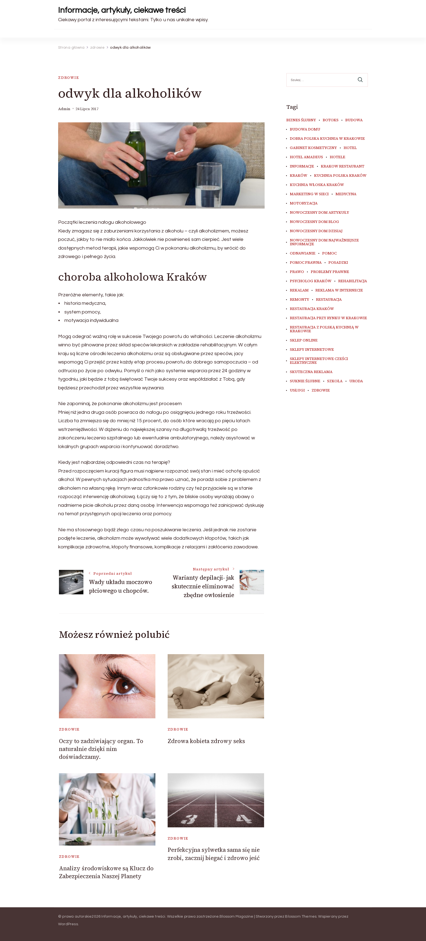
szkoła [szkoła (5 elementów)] (335, 381)
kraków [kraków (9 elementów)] (298, 176)
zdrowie (68, 77)
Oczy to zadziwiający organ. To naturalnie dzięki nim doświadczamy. (101, 749)
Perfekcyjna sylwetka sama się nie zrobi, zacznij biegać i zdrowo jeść (214, 854)
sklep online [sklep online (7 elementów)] (304, 340)
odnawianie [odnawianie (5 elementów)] (302, 253)
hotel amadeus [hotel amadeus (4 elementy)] (306, 157)
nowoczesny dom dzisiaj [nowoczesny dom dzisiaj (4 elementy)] (316, 231)
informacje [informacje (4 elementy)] (302, 166)
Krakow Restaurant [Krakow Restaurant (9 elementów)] (342, 166)
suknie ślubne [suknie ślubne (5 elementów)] (305, 381)
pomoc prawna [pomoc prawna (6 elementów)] (306, 263)
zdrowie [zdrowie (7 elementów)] (321, 390)
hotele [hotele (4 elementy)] (337, 157)
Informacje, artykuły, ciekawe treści (122, 10)
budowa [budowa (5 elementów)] (354, 120)
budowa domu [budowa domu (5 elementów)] (305, 129)
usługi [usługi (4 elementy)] (297, 390)
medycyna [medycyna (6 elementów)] (346, 194)
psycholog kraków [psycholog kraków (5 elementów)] (310, 281)
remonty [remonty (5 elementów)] (299, 300)
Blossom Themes (301, 916)
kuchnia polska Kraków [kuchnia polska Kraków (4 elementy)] (340, 176)
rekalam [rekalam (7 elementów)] (299, 290)
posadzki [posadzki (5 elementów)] (338, 263)
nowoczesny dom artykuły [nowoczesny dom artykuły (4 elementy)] (319, 213)
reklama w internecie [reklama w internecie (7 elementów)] (339, 290)
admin (64, 108)
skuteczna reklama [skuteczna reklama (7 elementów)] (311, 372)
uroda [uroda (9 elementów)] (356, 381)
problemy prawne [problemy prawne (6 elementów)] (330, 272)
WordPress (68, 924)
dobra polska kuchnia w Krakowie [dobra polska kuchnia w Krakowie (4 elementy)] (327, 139)
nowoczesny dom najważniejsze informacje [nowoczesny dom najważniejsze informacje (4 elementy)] (324, 242)
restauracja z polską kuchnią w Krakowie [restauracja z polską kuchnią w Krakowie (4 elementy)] (324, 329)
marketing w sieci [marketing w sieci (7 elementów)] (309, 194)
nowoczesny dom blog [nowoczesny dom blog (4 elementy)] (314, 222)
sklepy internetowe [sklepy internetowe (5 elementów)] (312, 350)
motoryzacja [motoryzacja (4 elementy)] (304, 203)
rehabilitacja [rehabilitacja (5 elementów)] (352, 281)
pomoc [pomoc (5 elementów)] (329, 253)
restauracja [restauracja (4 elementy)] (329, 300)
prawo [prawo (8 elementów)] (297, 272)
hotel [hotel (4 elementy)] (350, 148)
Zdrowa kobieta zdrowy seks (206, 741)
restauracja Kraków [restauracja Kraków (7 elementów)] (312, 309)
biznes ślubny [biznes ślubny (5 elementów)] (301, 120)
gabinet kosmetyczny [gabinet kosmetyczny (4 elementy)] (313, 148)
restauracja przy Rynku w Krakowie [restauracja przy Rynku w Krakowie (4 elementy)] (328, 318)
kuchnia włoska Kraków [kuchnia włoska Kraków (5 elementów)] (317, 185)
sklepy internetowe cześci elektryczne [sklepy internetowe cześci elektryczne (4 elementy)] (319, 361)
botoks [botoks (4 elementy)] (331, 120)
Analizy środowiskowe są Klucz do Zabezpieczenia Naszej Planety (106, 872)
